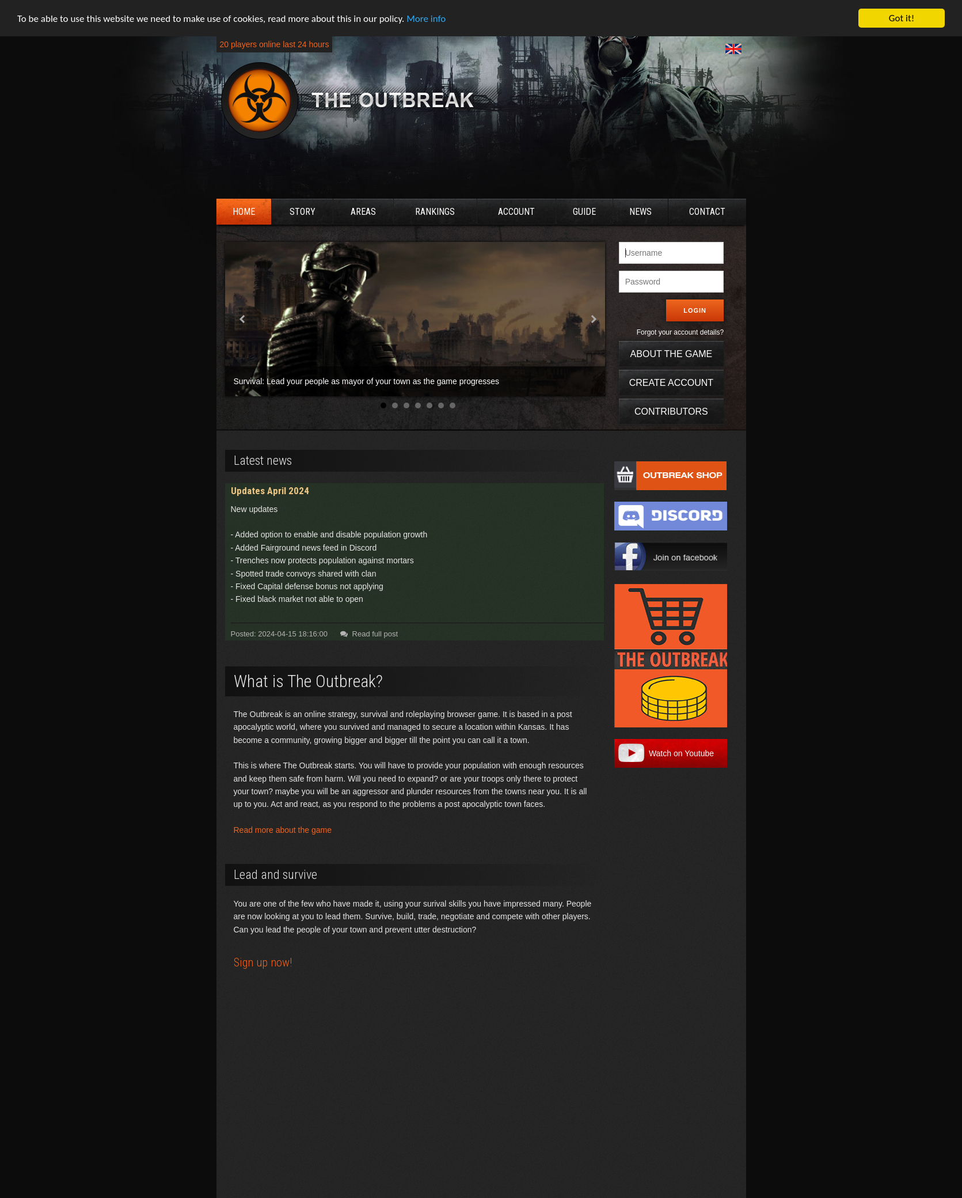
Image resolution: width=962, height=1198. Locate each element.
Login (694, 310)
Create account (671, 383)
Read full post (367, 634)
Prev (243, 319)
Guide (584, 211)
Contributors (671, 411)
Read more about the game (283, 830)
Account (516, 211)
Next (593, 319)
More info (426, 18)
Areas (363, 211)
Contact (707, 211)
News (640, 211)
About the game (671, 354)
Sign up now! (263, 962)
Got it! (901, 18)
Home (244, 211)
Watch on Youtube (681, 753)
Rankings (435, 211)
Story (302, 211)
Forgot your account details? (680, 332)
